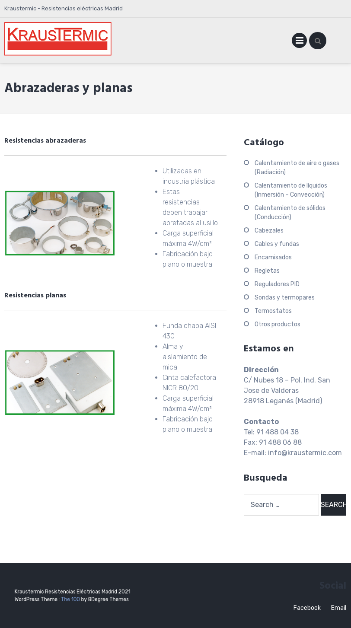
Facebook (307, 608)
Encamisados (273, 257)
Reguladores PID (277, 284)
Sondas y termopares (285, 297)
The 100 (71, 598)
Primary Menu (299, 42)
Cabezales (269, 230)
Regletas (267, 270)
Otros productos (277, 324)
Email (338, 608)
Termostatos (273, 311)
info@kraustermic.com (305, 453)
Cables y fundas (277, 244)
